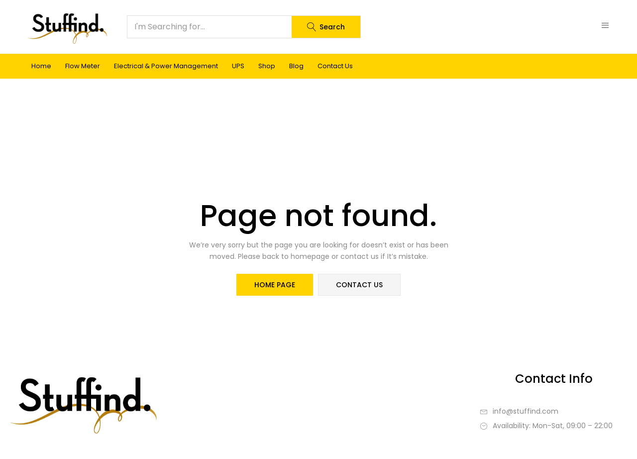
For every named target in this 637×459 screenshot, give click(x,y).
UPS (238, 66)
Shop (266, 66)
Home (41, 66)
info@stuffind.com (525, 411)
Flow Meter (82, 66)
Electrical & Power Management (166, 66)
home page (274, 285)
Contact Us (335, 66)
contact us (359, 285)
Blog (296, 66)
